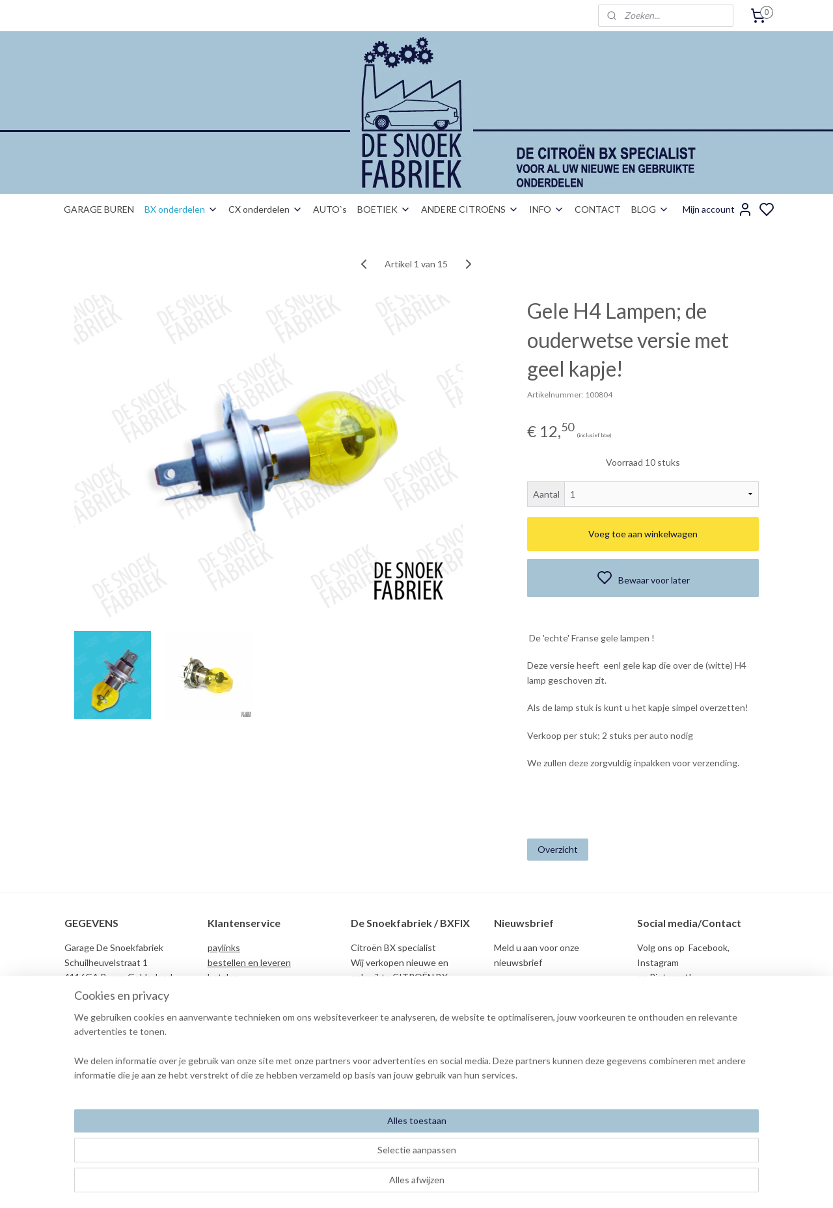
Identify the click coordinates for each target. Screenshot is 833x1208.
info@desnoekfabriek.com (693, 1077)
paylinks (224, 947)
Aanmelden (527, 992)
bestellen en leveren (249, 962)
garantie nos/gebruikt (251, 1020)
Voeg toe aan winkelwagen (643, 533)
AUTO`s (330, 209)
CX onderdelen (265, 209)
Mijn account (718, 209)
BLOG (650, 209)
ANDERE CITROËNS (470, 209)
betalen (223, 976)
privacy (222, 1006)
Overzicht (558, 849)
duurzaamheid (236, 1035)
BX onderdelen (181, 209)
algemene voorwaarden (255, 991)
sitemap (461, 1184)
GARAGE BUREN (99, 209)
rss (485, 1184)
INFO (546, 209)
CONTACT (598, 209)
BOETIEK (384, 209)
